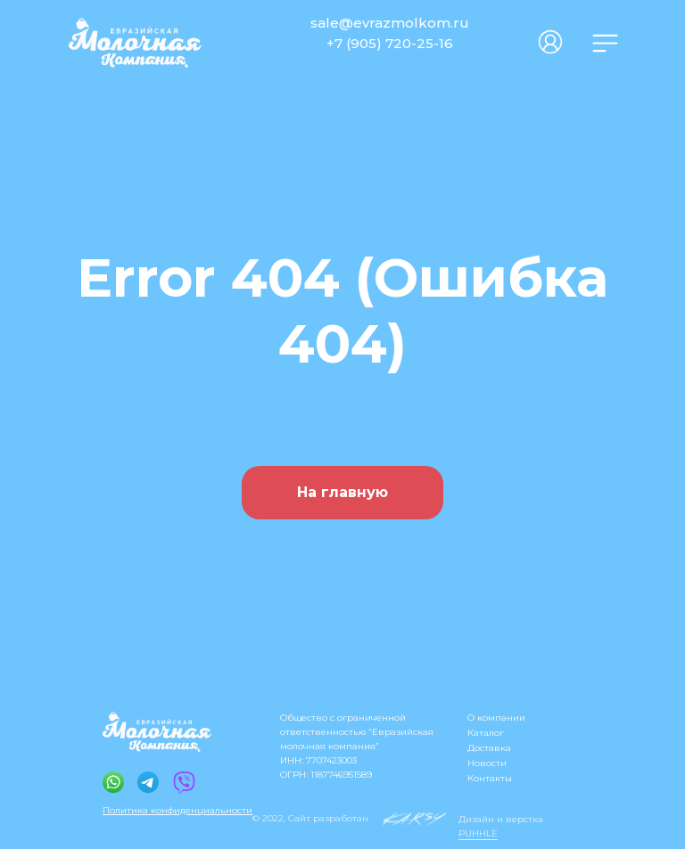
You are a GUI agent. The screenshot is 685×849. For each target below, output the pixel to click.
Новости (487, 763)
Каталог (485, 733)
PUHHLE (478, 833)
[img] (605, 43)
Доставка (489, 748)
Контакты (489, 778)
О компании (496, 717)
